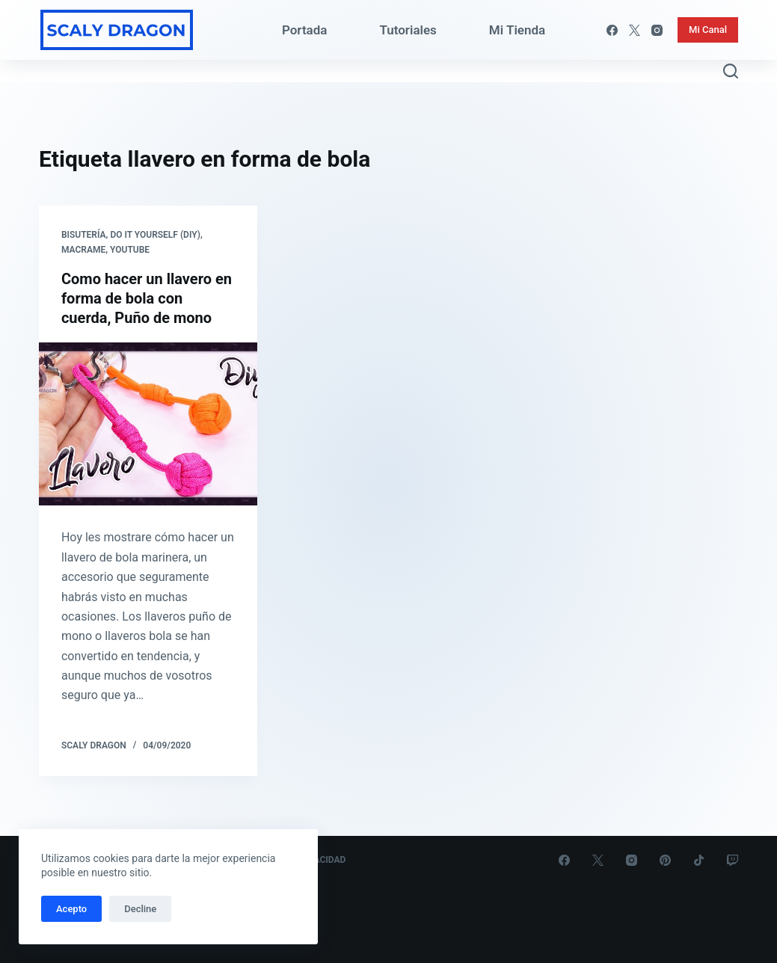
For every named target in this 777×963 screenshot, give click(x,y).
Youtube (130, 249)
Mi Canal (708, 29)
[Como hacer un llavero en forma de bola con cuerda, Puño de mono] (148, 424)
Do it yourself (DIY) (155, 235)
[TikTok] (698, 860)
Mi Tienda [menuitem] (517, 29)
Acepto (71, 908)
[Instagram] (657, 30)
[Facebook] (612, 30)
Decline (140, 908)
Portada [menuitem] (305, 29)
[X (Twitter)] (634, 30)
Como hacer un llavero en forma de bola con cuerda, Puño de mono (146, 298)
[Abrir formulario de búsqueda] (730, 71)
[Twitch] (732, 860)
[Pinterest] (665, 860)
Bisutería (83, 235)
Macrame (83, 249)
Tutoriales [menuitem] (407, 29)
